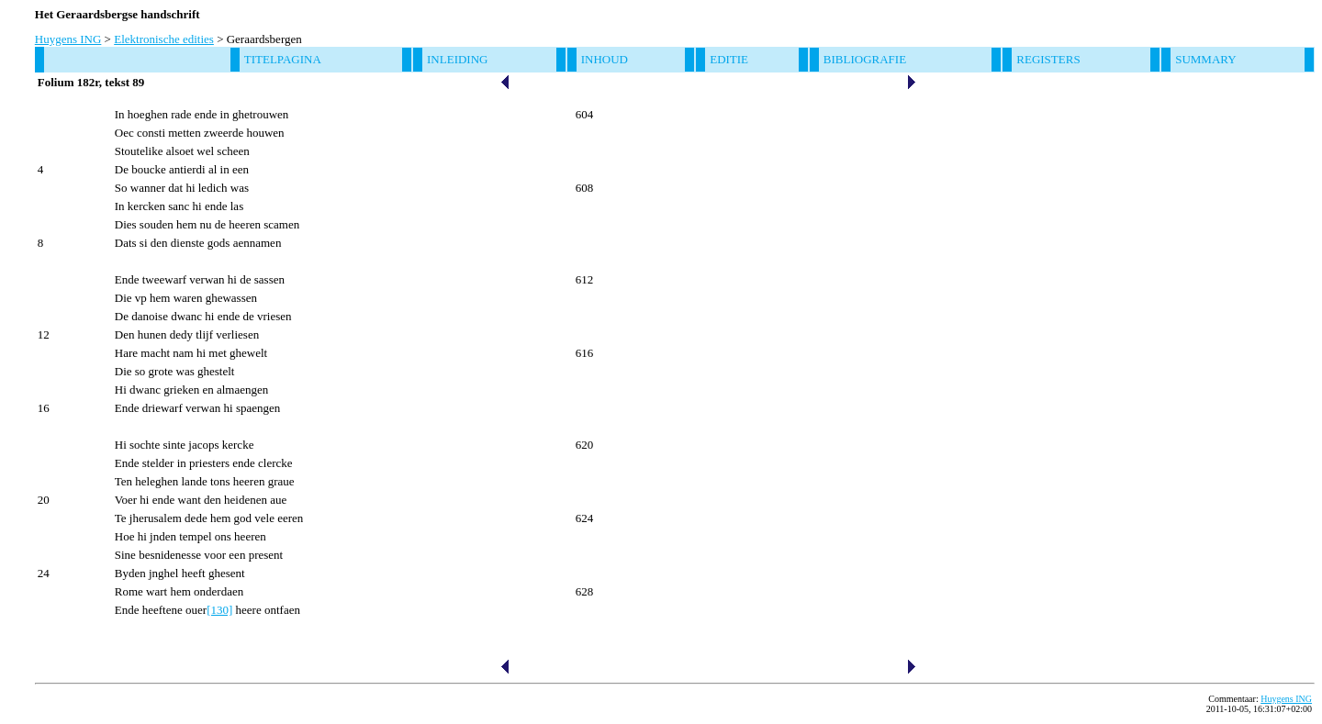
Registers (1048, 59)
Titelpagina (282, 59)
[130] (219, 610)
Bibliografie (864, 59)
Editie (729, 59)
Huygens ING (68, 39)
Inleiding (457, 59)
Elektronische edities (164, 39)
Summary (1205, 59)
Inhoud (604, 59)
